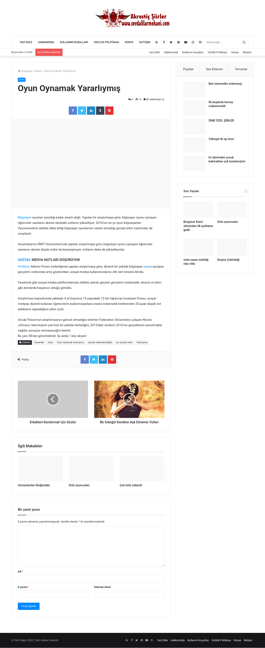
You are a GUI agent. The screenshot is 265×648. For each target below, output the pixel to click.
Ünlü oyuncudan (79, 485)
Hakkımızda (46, 42)
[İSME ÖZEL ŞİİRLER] (194, 127)
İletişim (144, 42)
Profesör (24, 266)
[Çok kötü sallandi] (142, 468)
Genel (38, 70)
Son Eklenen (214, 69)
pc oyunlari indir (124, 342)
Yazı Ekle (26, 42)
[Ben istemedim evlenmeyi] (194, 90)
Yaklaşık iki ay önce (222, 139)
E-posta (23, 587)
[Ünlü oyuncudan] (91, 468)
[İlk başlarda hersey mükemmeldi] (194, 108)
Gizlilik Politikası (106, 42)
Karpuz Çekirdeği (228, 261)
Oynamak (39, 342)
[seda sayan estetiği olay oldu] (198, 248)
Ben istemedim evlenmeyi (226, 84)
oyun (146, 266)
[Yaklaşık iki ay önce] (194, 145)
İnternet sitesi (102, 587)
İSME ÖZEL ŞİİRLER (222, 121)
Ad (20, 571)
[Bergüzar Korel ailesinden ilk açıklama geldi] (198, 211)
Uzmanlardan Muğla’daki (34, 485)
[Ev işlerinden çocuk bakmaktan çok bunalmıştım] (194, 164)
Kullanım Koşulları (74, 42)
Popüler (188, 69)
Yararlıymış (141, 342)
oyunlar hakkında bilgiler (100, 342)
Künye (129, 42)
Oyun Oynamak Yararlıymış (70, 342)
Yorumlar (241, 69)
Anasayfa (25, 70)
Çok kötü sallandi (131, 485)
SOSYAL (24, 260)
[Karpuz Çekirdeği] (232, 248)
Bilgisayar (24, 218)
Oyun (50, 342)
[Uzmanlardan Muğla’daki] (40, 468)
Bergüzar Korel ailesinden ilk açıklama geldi (198, 227)
